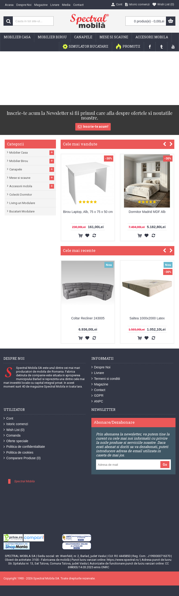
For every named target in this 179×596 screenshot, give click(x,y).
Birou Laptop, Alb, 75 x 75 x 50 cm (88, 212)
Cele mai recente (79, 250)
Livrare (97, 373)
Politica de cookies (18, 453)
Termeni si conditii (105, 379)
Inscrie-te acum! (93, 126)
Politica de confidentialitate (24, 447)
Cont (8, 418)
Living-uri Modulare (22, 203)
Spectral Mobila (24, 481)
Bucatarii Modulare (21, 211)
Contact (98, 390)
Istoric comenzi (15, 424)
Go (165, 464)
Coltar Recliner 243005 (87, 318)
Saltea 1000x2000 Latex (147, 318)
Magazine (99, 384)
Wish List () (13, 430)
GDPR (97, 396)
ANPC (97, 401)
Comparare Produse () (22, 458)
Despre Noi (100, 367)
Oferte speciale (15, 441)
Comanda (12, 435)
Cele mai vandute (80, 144)
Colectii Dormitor (20, 194)
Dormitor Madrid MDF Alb (147, 212)
